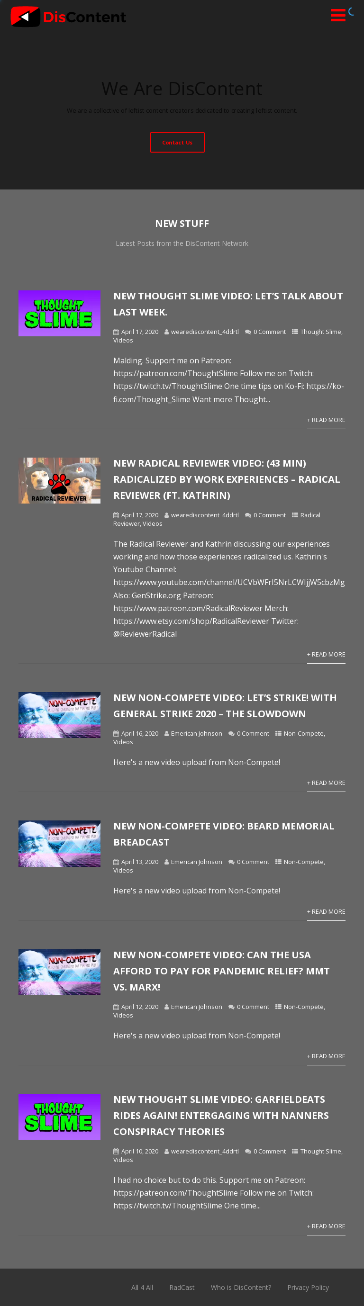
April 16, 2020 (139, 733)
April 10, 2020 (139, 1151)
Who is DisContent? (241, 1287)
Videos (123, 340)
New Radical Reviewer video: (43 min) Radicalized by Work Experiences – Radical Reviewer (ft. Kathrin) (226, 479)
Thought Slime (320, 331)
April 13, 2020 (139, 861)
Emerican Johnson (196, 733)
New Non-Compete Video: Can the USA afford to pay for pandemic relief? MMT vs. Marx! (221, 970)
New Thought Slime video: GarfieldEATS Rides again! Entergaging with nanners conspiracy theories (221, 1115)
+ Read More (326, 419)
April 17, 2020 (139, 331)
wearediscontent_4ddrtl (205, 331)
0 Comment (270, 331)
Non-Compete (304, 733)
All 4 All (142, 1287)
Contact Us (177, 141)
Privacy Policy (308, 1287)
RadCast (182, 1287)
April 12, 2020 (139, 1006)
